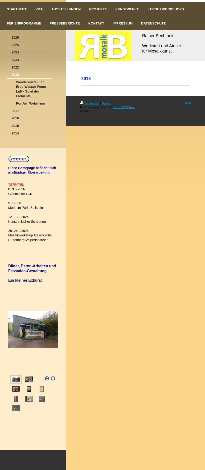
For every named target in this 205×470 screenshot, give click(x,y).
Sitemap (106, 103)
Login (187, 102)
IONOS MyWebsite (124, 107)
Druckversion (89, 103)
